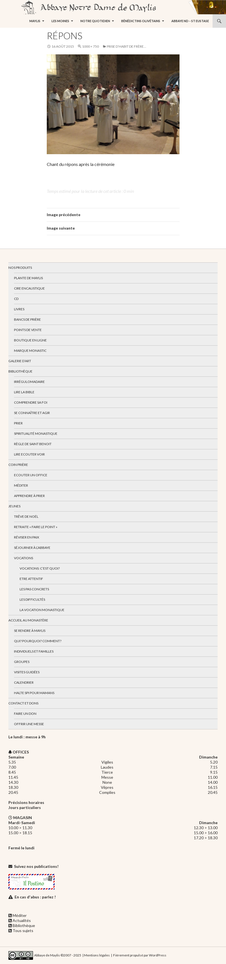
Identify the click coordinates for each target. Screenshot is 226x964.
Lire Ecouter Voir (29, 454)
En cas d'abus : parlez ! (35, 896)
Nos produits (20, 267)
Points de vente (28, 330)
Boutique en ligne (30, 340)
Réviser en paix (26, 537)
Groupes (21, 662)
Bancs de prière (27, 319)
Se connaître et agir (32, 413)
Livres (19, 309)
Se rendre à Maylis (29, 630)
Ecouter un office (30, 475)
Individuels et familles (33, 651)
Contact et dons (23, 703)
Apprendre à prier (29, 496)
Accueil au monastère (28, 620)
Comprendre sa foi (30, 402)
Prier (18, 423)
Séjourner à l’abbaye (32, 547)
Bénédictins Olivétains (140, 21)
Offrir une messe (29, 724)
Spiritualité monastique (35, 433)
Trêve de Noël (26, 516)
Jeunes (14, 506)
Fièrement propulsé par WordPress (139, 955)
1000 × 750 (90, 46)
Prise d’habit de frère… (126, 46)
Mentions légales (97, 955)
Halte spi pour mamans (34, 693)
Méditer (21, 485)
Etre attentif (31, 579)
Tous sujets (23, 930)
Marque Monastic (30, 350)
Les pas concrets (34, 589)
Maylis (34, 21)
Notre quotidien (95, 21)
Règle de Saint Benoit (33, 444)
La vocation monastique (42, 610)
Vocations (23, 558)
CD (16, 299)
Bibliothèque (20, 371)
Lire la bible (24, 392)
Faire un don (25, 713)
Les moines (60, 21)
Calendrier (24, 682)
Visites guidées (26, 672)
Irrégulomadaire (29, 382)
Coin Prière (18, 465)
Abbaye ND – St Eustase (190, 21)
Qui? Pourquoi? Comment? (37, 641)
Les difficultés (32, 599)
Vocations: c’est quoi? (40, 568)
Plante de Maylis (28, 278)
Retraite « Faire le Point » (35, 527)
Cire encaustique (29, 288)
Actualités (22, 920)
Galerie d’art (19, 361)
